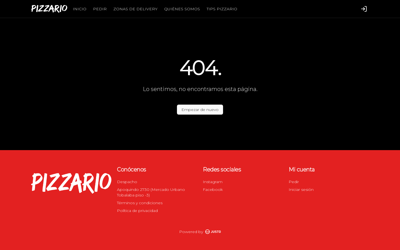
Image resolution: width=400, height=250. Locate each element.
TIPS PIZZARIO (222, 8)
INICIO (79, 8)
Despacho (127, 181)
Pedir (294, 181)
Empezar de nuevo (200, 109)
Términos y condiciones (139, 202)
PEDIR (100, 8)
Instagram (212, 181)
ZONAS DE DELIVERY (135, 8)
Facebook (213, 189)
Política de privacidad (137, 210)
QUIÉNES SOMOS (182, 8)
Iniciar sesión (301, 189)
